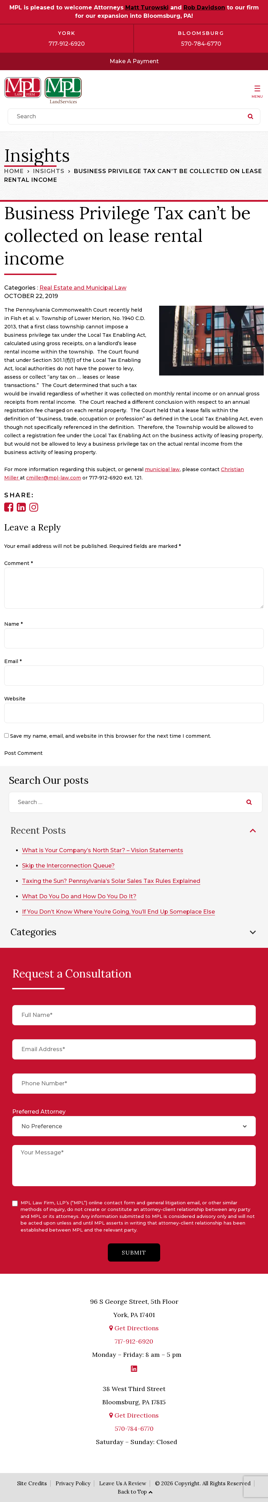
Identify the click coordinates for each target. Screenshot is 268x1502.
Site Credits (32, 1483)
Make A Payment (134, 61)
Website (14, 699)
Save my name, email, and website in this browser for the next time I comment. (110, 736)
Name (13, 624)
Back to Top (132, 1491)
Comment (18, 563)
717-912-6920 (67, 43)
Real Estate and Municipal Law (82, 287)
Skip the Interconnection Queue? (68, 865)
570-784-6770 (201, 43)
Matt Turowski (147, 7)
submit (134, 1252)
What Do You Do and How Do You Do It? (79, 896)
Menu (257, 96)
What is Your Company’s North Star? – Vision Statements (102, 850)
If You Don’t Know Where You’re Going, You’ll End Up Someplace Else (118, 911)
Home (14, 171)
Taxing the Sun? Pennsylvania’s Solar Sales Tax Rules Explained (111, 881)
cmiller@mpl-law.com (53, 478)
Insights (49, 171)
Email (13, 661)
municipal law (162, 469)
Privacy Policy (72, 1483)
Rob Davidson (204, 7)
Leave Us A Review (122, 1483)
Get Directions (134, 1328)
